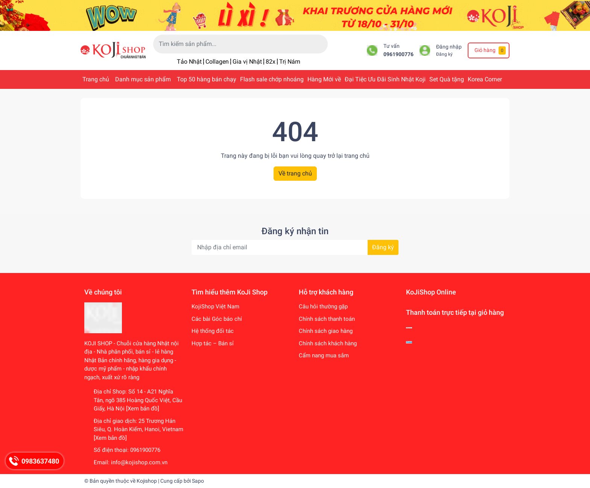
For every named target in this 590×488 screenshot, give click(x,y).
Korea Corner (485, 79)
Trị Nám (289, 61)
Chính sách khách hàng (328, 343)
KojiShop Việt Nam (215, 306)
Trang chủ (95, 79)
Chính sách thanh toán (327, 319)
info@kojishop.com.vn (139, 462)
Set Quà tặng (446, 79)
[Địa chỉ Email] (295, 247)
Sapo (198, 481)
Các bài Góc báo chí (217, 319)
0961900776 (398, 54)
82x (270, 61)
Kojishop (147, 481)
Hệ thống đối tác (213, 331)
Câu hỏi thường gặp (323, 306)
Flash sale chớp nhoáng (272, 79)
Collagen (217, 61)
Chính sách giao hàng (326, 331)
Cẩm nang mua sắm (324, 355)
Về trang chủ (295, 173)
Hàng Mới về (324, 79)
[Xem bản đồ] (142, 408)
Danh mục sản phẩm (143, 79)
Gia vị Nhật (247, 61)
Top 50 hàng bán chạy (206, 79)
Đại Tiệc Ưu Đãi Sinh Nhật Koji (385, 79)
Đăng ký (444, 54)
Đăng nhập (449, 47)
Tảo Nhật (189, 61)
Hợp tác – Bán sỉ (213, 343)
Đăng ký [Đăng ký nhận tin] (383, 247)
